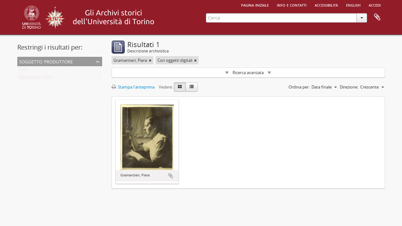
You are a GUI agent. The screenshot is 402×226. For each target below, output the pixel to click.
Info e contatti (291, 4)
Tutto (24, 70)
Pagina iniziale (255, 4)
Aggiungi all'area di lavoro (171, 176)
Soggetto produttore (46, 61)
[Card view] (180, 87)
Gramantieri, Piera (35, 78)
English (353, 4)
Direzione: (349, 87)
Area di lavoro (377, 17)
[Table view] (191, 87)
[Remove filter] (150, 60)
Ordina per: (299, 87)
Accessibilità (326, 4)
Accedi (375, 4)
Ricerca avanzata (248, 72)
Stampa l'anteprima (133, 87)
